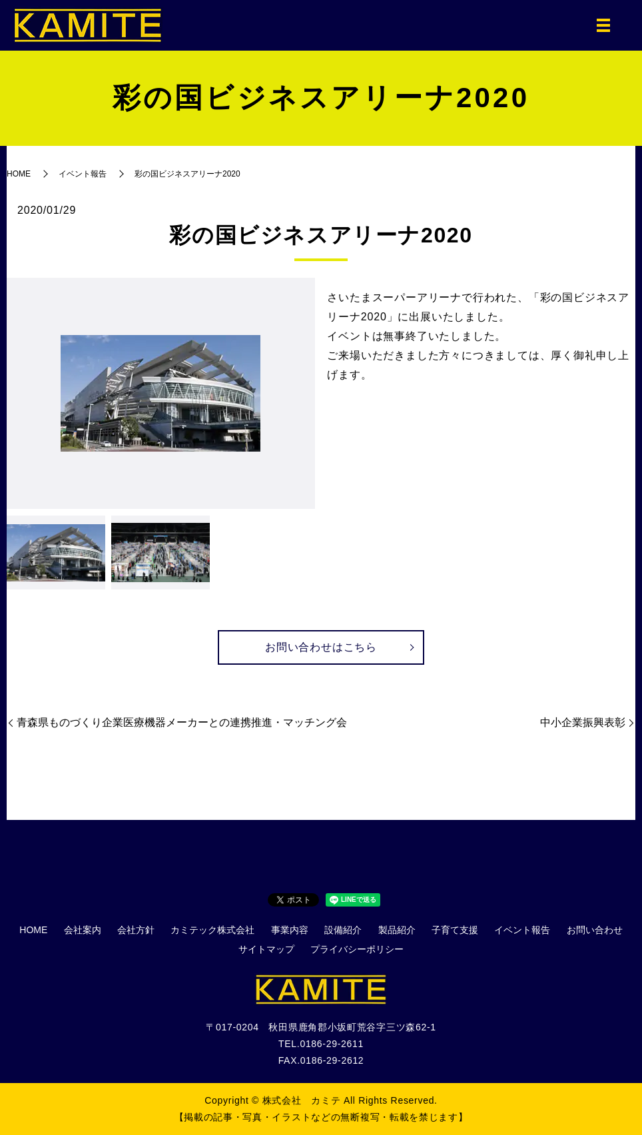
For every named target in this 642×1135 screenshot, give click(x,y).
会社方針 (136, 930)
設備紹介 (343, 930)
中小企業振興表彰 (582, 723)
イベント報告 (83, 174)
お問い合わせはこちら (321, 647)
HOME (19, 174)
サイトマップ (266, 950)
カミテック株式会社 (212, 930)
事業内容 (289, 930)
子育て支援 (455, 930)
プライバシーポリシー (357, 950)
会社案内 (82, 930)
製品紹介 (397, 930)
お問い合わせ (595, 930)
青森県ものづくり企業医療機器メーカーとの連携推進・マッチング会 (182, 723)
